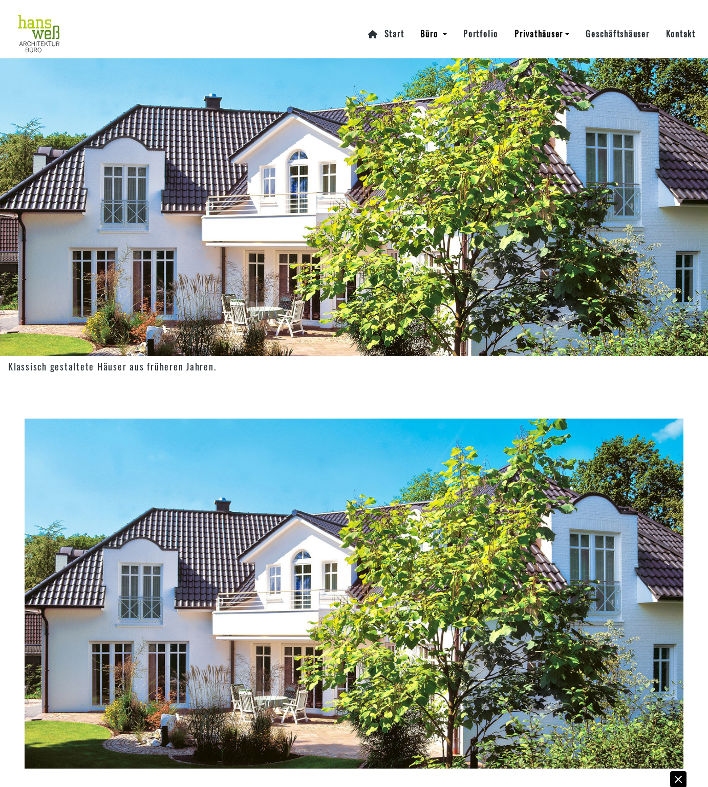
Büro (430, 24)
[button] (679, 772)
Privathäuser (538, 24)
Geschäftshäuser (617, 24)
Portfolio (480, 24)
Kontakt (681, 24)
